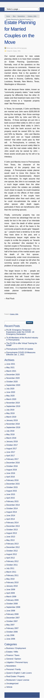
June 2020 (10, 392)
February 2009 (12, 600)
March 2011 (11, 572)
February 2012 (12, 561)
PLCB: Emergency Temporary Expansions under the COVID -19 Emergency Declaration (20, 332)
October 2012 (12, 551)
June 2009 (10, 590)
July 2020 (10, 389)
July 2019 (10, 410)
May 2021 (10, 367)
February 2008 (12, 614)
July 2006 (10, 635)
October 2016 (12, 466)
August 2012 (11, 554)
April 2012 (10, 558)
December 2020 (13, 375)
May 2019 (10, 413)
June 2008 (10, 611)
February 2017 (12, 459)
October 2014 (12, 508)
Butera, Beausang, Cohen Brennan (22, 4)
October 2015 (12, 487)
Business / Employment (16, 648)
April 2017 (10, 456)
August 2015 (11, 491)
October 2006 (12, 632)
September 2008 (13, 607)
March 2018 (11, 438)
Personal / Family (13, 669)
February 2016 (12, 480)
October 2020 (12, 382)
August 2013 (11, 533)
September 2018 (13, 427)
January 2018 (12, 442)
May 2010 (10, 579)
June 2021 (10, 364)
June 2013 (10, 537)
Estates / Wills (32, 16)
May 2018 (10, 434)
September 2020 (13, 385)
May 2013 (10, 540)
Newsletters (21, 16)
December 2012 (13, 547)
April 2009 (10, 593)
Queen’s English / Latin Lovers (19, 673)
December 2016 (13, 463)
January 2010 (12, 586)
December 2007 (13, 618)
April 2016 (10, 477)
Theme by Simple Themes (35, 696)
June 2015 (10, 494)
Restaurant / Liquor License (17, 680)
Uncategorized (12, 683)
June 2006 (10, 639)
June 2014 (10, 516)
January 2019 (12, 420)
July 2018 (10, 431)
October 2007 (12, 621)
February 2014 (12, 523)
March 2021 (11, 371)
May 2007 (10, 625)
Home (8, 16)
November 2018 (13, 424)
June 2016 (10, 473)
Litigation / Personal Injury (17, 662)
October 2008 (12, 604)
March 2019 (11, 417)
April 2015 (10, 498)
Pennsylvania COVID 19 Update (19, 349)
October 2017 (12, 445)
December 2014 (13, 505)
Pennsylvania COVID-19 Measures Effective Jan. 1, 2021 (20, 353)
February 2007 (12, 628)
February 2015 (12, 501)
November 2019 (13, 403)
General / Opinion (13, 659)
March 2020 (11, 399)
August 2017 (11, 449)
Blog (14, 16)
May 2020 (10, 396)
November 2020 (13, 378)
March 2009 (11, 597)
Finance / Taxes (12, 655)
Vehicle (9, 687)
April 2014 (10, 519)
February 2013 (12, 544)
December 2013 (13, 526)
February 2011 (12, 575)
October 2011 (12, 565)
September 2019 (13, 406)
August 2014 (11, 512)
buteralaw (24, 48)
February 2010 (12, 582)
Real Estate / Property (15, 676)
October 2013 (12, 530)
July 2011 (10, 568)
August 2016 (11, 470)
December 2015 (13, 484)
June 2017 (10, 452)
